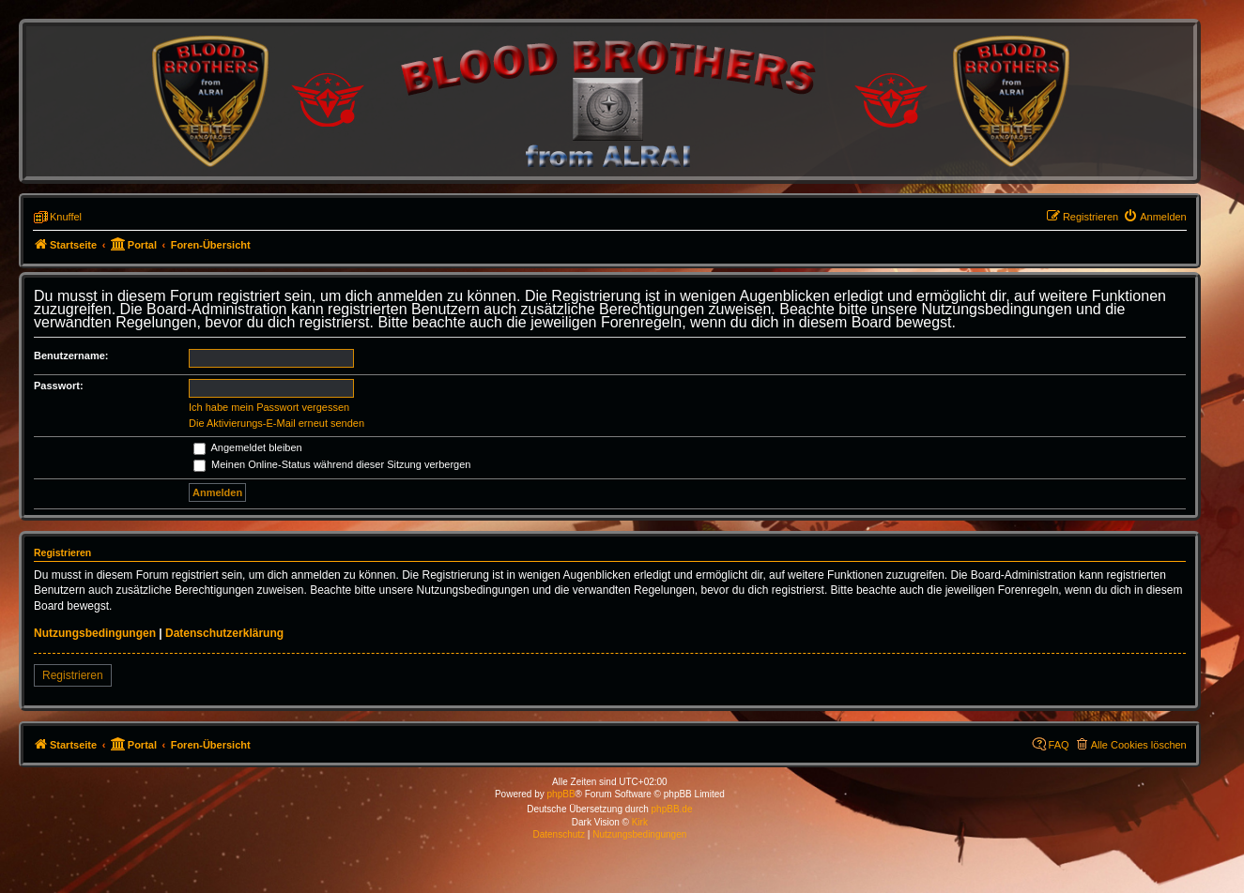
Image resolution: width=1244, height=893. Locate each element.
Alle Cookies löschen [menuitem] (1139, 744)
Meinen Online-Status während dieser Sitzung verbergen (331, 464)
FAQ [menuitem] (1059, 744)
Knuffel (66, 216)
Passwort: (59, 385)
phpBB (561, 794)
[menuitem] (1155, 216)
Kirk (640, 822)
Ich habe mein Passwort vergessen (269, 407)
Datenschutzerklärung (224, 633)
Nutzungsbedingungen (95, 633)
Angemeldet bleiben (247, 447)
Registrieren (72, 675)
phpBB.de (672, 809)
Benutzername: (71, 355)
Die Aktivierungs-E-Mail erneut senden (276, 423)
